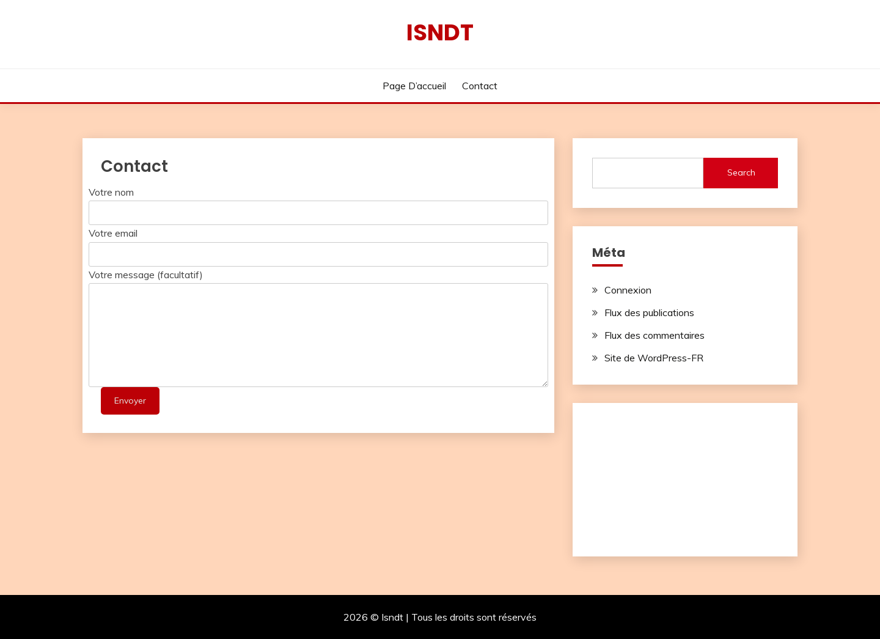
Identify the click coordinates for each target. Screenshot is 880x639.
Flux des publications (649, 312)
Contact (479, 85)
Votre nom (111, 192)
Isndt (440, 32)
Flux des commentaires (654, 335)
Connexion (627, 290)
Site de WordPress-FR (653, 358)
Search (741, 172)
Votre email (113, 233)
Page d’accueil (414, 85)
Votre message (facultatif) (146, 274)
